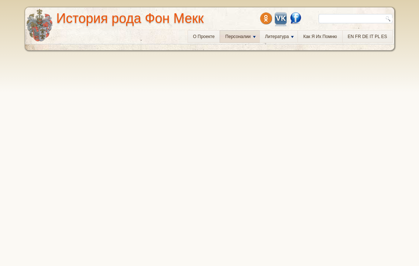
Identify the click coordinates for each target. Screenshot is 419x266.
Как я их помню (320, 36)
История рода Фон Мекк (130, 18)
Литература (279, 36)
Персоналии (240, 36)
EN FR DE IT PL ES (367, 36)
